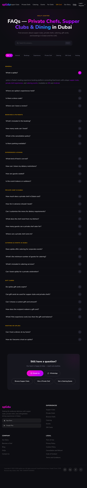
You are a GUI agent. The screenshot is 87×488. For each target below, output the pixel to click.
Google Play (8, 439)
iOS (49, 89)
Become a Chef (7, 457)
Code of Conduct (51, 468)
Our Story (67, 5)
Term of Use (50, 454)
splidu (6, 5)
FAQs (74, 5)
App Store (8, 434)
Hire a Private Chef (55, 388)
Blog (3, 461)
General (19, 56)
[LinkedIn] (70, 483)
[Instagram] (65, 483)
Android (57, 89)
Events (43, 5)
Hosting (43, 61)
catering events (32, 89)
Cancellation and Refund (54, 464)
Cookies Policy (51, 461)
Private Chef (54, 56)
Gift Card (59, 5)
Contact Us (5, 468)
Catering (35, 5)
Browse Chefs (50, 430)
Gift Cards (76, 56)
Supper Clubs (14, 5)
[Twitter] (81, 483)
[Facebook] (75, 483)
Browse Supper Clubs (32, 388)
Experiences (41, 56)
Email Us (33, 379)
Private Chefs (26, 5)
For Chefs (50, 5)
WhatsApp (52, 379)
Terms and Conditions (53, 471)
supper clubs (74, 86)
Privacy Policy (50, 457)
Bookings (30, 56)
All (10, 56)
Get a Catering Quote (43, 395)
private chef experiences (14, 89)
